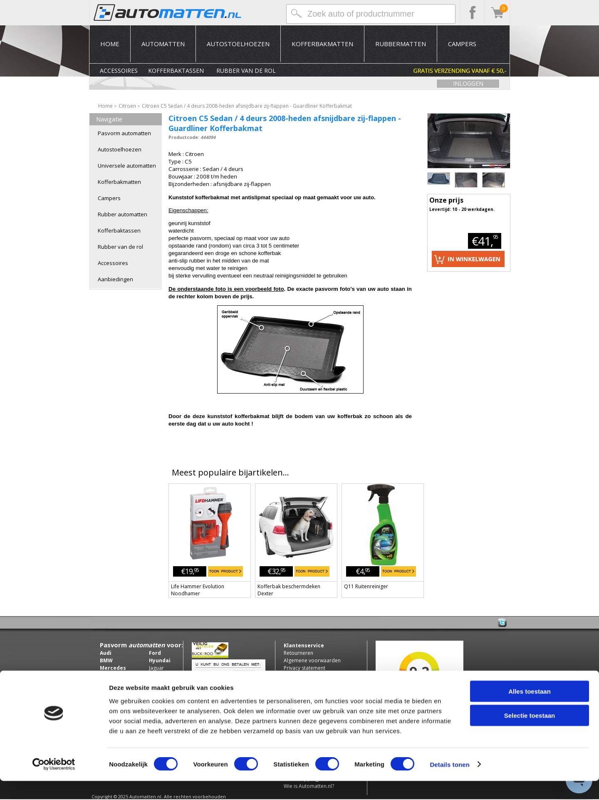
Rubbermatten (400, 44)
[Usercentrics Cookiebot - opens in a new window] (53, 784)
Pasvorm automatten (124, 133)
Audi (105, 652)
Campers (462, 44)
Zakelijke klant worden (310, 682)
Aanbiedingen (115, 279)
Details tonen (449, 783)
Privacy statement (304, 667)
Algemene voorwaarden (312, 660)
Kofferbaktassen (176, 70)
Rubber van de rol (246, 70)
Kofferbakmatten (322, 44)
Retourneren (298, 652)
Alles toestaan (529, 710)
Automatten (163, 44)
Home (109, 44)
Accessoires (119, 70)
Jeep (154, 675)
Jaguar (156, 667)
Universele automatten (127, 165)
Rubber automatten (122, 214)
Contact (293, 675)
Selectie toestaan (529, 734)
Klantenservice (304, 645)
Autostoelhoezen (238, 44)
